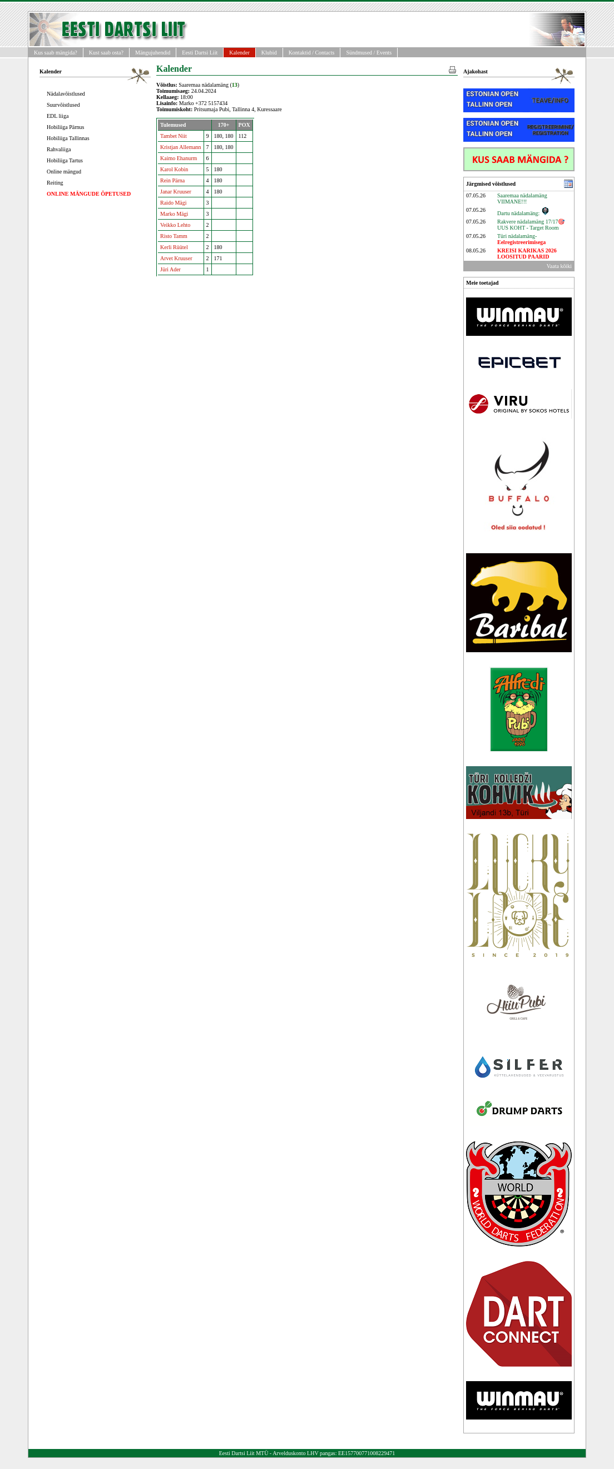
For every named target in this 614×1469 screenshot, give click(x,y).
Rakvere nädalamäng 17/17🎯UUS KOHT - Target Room (531, 225)
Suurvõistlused (63, 105)
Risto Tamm (173, 236)
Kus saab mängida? (55, 52)
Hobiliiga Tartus (65, 160)
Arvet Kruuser (176, 258)
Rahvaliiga (59, 149)
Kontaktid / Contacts (312, 52)
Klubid (269, 52)
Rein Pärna (172, 180)
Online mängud (64, 171)
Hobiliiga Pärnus (66, 127)
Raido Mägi (173, 203)
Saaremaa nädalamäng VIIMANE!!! (522, 198)
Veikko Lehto (175, 225)
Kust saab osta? (106, 52)
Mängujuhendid (152, 52)
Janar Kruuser (175, 191)
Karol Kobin (174, 169)
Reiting (55, 183)
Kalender (239, 52)
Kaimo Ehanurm (178, 158)
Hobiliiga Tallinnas (68, 138)
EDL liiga (57, 116)
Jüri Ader (170, 269)
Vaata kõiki (559, 266)
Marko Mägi (174, 214)
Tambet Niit (173, 136)
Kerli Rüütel (174, 247)
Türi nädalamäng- (521, 239)
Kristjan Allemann (180, 147)
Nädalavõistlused (66, 94)
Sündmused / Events (369, 52)
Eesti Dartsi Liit (199, 52)
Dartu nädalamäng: (523, 213)
